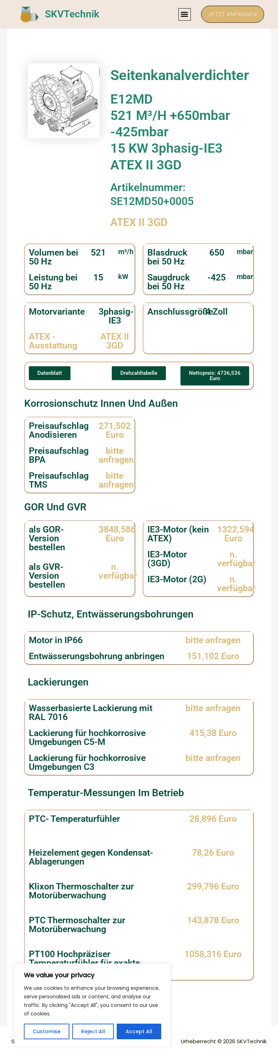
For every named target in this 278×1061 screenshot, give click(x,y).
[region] (92, 1005)
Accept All (139, 1031)
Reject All (93, 1031)
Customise (47, 1031)
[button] (183, 14)
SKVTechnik (72, 14)
